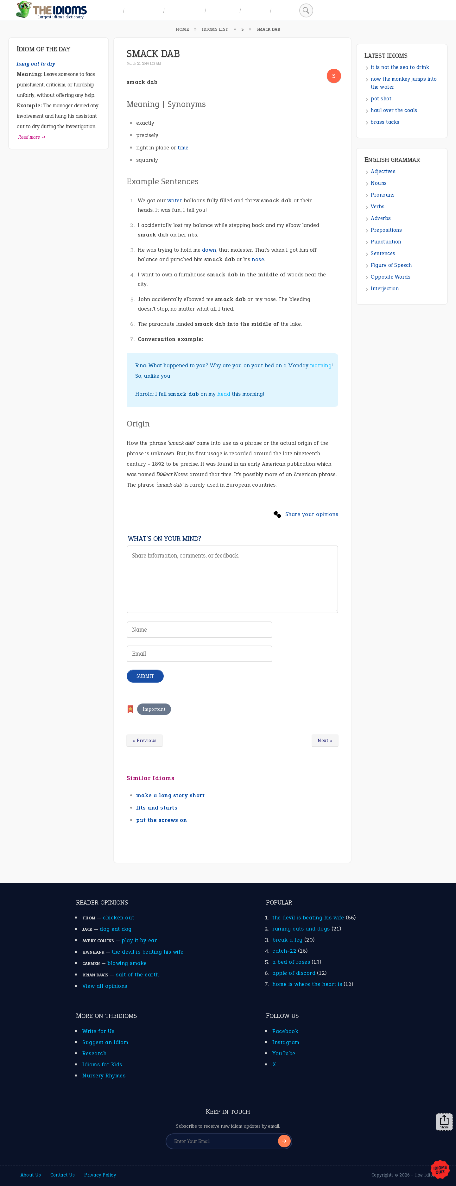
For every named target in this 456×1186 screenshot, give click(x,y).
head (223, 394)
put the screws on (161, 820)
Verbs (378, 206)
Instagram (286, 1042)
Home (111, 10)
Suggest (255, 10)
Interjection (385, 288)
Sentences (383, 253)
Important (154, 709)
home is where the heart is (307, 984)
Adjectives (383, 171)
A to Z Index (143, 10)
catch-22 (284, 951)
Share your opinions (312, 514)
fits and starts (157, 807)
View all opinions (104, 986)
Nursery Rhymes (103, 1075)
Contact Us (62, 1175)
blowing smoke (127, 963)
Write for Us (98, 1031)
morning (321, 365)
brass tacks (385, 122)
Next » (325, 740)
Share (444, 1122)
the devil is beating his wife (148, 952)
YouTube (283, 1053)
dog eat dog (116, 929)
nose (258, 259)
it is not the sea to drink (400, 67)
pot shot (381, 98)
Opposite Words (390, 277)
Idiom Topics (184, 10)
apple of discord (293, 973)
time (183, 147)
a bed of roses (291, 962)
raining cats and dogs (301, 928)
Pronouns (383, 195)
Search (284, 10)
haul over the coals (394, 110)
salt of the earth (137, 974)
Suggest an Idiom (105, 1042)
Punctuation (386, 241)
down (209, 250)
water (174, 200)
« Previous (144, 740)
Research (94, 1053)
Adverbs (381, 218)
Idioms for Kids (102, 1064)
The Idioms (427, 1175)
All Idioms (223, 10)
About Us (31, 1175)
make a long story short (170, 795)
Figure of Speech (391, 265)
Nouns (379, 183)
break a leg (287, 939)
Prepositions (386, 230)
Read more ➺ (31, 137)
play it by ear (139, 940)
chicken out (118, 917)
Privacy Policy (100, 1175)
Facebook (285, 1031)
